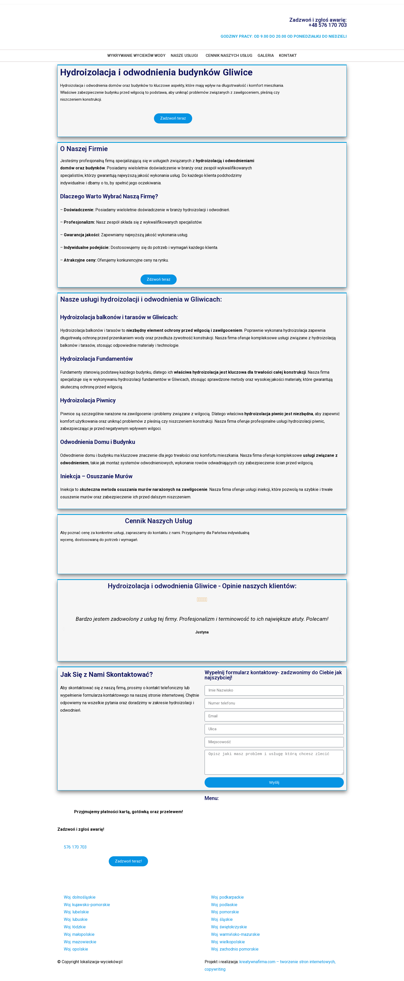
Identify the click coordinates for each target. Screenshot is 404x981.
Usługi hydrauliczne (227, 821)
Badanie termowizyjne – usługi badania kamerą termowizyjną (265, 831)
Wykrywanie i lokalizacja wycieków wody (246, 811)
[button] (185, 55)
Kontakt (288, 55)
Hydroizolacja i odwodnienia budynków (245, 852)
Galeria (266, 55)
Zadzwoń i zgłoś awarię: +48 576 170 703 (318, 22)
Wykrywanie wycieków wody (136, 55)
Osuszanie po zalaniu (229, 841)
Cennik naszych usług (229, 55)
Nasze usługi (184, 55)
